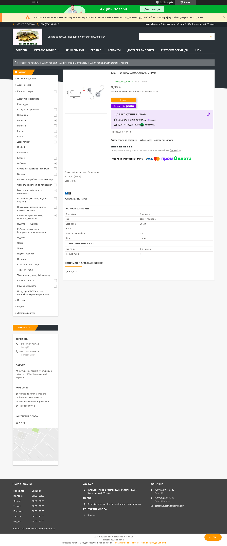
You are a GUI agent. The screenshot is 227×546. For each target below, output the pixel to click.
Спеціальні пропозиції (28, 109)
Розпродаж (22, 104)
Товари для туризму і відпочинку (33, 275)
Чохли (20, 248)
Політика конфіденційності (153, 543)
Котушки (21, 120)
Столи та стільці (25, 280)
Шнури (20, 131)
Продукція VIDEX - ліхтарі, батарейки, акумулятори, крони (33, 293)
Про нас (96, 50)
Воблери (21, 163)
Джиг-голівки (49, 62)
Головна (22, 50)
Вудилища (22, 115)
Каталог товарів (45, 50)
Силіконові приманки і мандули (33, 168)
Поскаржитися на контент (126, 543)
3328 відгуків (166, 2)
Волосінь (21, 125)
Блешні (21, 158)
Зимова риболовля (27, 286)
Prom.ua (129, 537)
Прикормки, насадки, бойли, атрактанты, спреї (31, 208)
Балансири (22, 152)
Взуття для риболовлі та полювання (29, 191)
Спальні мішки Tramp (28, 264)
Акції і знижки (74, 50)
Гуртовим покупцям (174, 50)
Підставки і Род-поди (27, 224)
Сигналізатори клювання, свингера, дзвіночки (30, 217)
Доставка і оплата (26, 313)
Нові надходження (26, 78)
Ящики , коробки (25, 253)
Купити (123, 100)
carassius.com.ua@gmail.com (34, 401)
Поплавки (22, 259)
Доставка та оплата (140, 50)
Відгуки (21, 306)
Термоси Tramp (25, 270)
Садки (20, 243)
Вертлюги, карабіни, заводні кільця (35, 179)
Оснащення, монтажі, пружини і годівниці (33, 200)
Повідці (21, 147)
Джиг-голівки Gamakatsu (73, 62)
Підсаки (21, 237)
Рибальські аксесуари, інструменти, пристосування (31, 230)
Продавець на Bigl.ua (113, 540)
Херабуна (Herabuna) (28, 99)
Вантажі (21, 174)
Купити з (123, 106)
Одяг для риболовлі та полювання (34, 185)
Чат (213, 537)
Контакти (114, 50)
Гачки (20, 136)
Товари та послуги (29, 62)
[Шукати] (211, 36)
